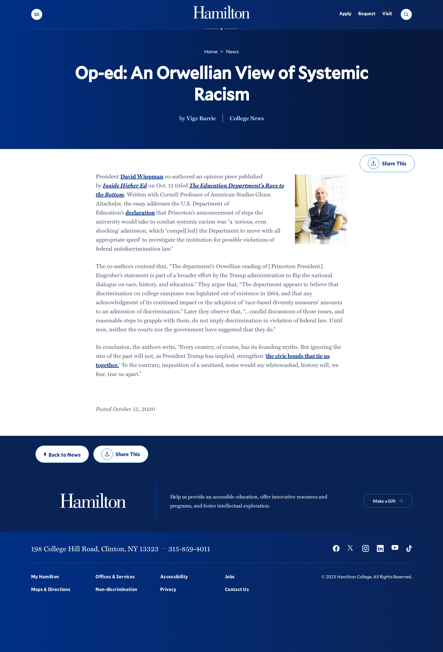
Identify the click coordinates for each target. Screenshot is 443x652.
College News (247, 118)
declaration (140, 212)
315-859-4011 (189, 548)
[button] (37, 14)
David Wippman (141, 176)
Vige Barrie (201, 118)
